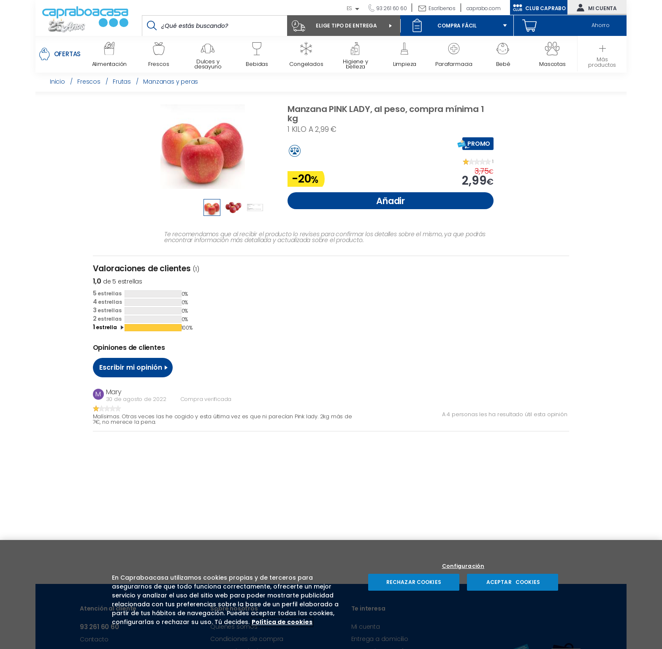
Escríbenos (442, 8)
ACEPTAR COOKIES (512, 582)
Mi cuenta (595, 7)
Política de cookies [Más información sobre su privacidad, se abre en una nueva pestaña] (282, 622)
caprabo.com (484, 8)
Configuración (463, 566)
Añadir (390, 201)
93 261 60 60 (391, 8)
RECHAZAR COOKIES (413, 582)
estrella (105, 327)
